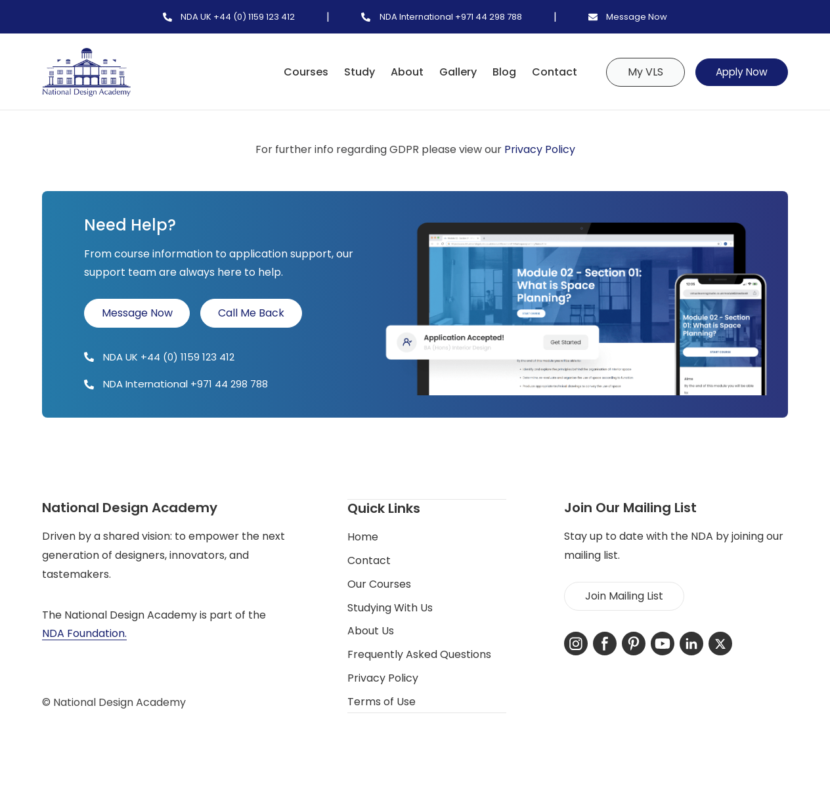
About (401, 71)
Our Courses (379, 583)
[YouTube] (662, 643)
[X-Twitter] (720, 643)
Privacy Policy (539, 149)
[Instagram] (576, 643)
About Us (370, 630)
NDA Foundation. (84, 633)
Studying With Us (390, 607)
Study (353, 71)
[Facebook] (605, 643)
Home (362, 536)
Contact (548, 71)
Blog (498, 71)
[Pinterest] (633, 643)
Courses (300, 71)
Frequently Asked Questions (419, 653)
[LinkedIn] (691, 643)
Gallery (452, 71)
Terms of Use (381, 701)
